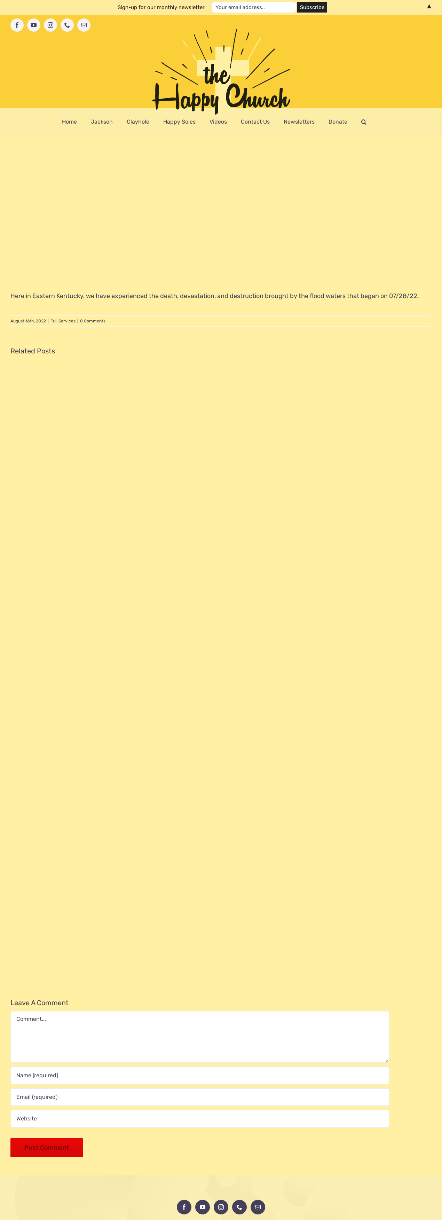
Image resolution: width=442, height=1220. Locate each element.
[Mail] (258, 1207)
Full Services (63, 321)
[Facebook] (184, 1207)
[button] (363, 122)
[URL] (199, 1119)
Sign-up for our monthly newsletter (161, 7)
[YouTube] (202, 1207)
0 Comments (92, 321)
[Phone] (239, 1207)
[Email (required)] (199, 1097)
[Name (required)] (199, 1075)
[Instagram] (221, 1207)
